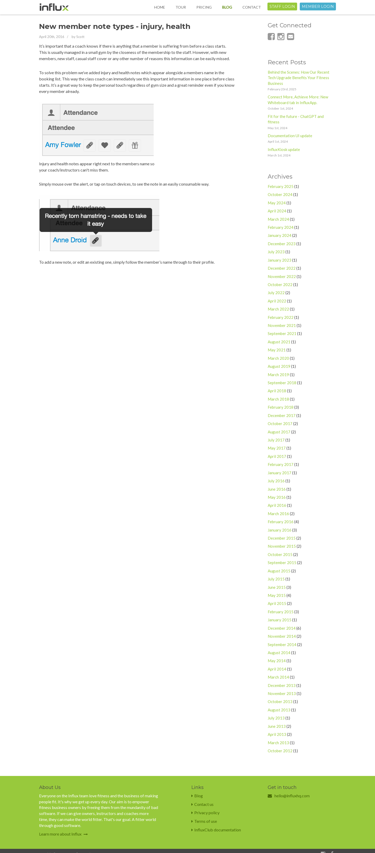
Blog (227, 7)
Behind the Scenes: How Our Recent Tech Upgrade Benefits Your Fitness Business (298, 78)
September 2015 (282, 562)
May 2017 (277, 448)
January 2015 (279, 619)
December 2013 (282, 685)
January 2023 (279, 260)
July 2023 (276, 251)
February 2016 (280, 521)
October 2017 (280, 423)
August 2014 (279, 652)
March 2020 (278, 358)
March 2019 (278, 374)
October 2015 (280, 554)
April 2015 (277, 603)
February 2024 (280, 227)
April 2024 (277, 210)
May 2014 (277, 660)
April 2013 (277, 734)
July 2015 (276, 579)
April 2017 (277, 456)
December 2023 (282, 243)
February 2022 (280, 317)
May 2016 (277, 497)
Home (159, 7)
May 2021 (277, 349)
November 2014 (282, 636)
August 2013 (279, 709)
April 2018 (277, 390)
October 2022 (280, 284)
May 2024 (277, 202)
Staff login (282, 6)
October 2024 (280, 194)
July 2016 (276, 480)
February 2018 (280, 407)
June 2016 (277, 489)
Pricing (204, 7)
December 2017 (282, 415)
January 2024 (279, 235)
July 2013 (276, 718)
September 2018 (282, 382)
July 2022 (276, 292)
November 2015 (282, 546)
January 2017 (279, 472)
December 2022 (282, 268)
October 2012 (280, 750)
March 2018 (278, 399)
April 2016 (277, 505)
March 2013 (278, 742)
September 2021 (282, 333)
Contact (251, 7)
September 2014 (282, 644)
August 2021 (279, 341)
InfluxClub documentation (216, 829)
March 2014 (278, 677)
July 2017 (276, 440)
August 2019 (279, 366)
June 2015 (277, 587)
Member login (318, 6)
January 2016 (279, 530)
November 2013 (282, 693)
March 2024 (278, 219)
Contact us (202, 804)
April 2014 (277, 669)
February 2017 (280, 464)
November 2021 (282, 325)
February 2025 (280, 186)
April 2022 (277, 301)
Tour (181, 7)
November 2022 (282, 276)
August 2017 (279, 431)
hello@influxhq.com (292, 795)
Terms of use (204, 821)
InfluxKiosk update (284, 149)
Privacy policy (205, 812)
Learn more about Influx (63, 833)
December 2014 (282, 628)
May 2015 (277, 595)
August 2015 (279, 570)
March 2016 (278, 513)
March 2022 (278, 309)
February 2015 (280, 611)
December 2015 (282, 538)
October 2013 (280, 701)
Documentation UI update (290, 135)
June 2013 (277, 726)
